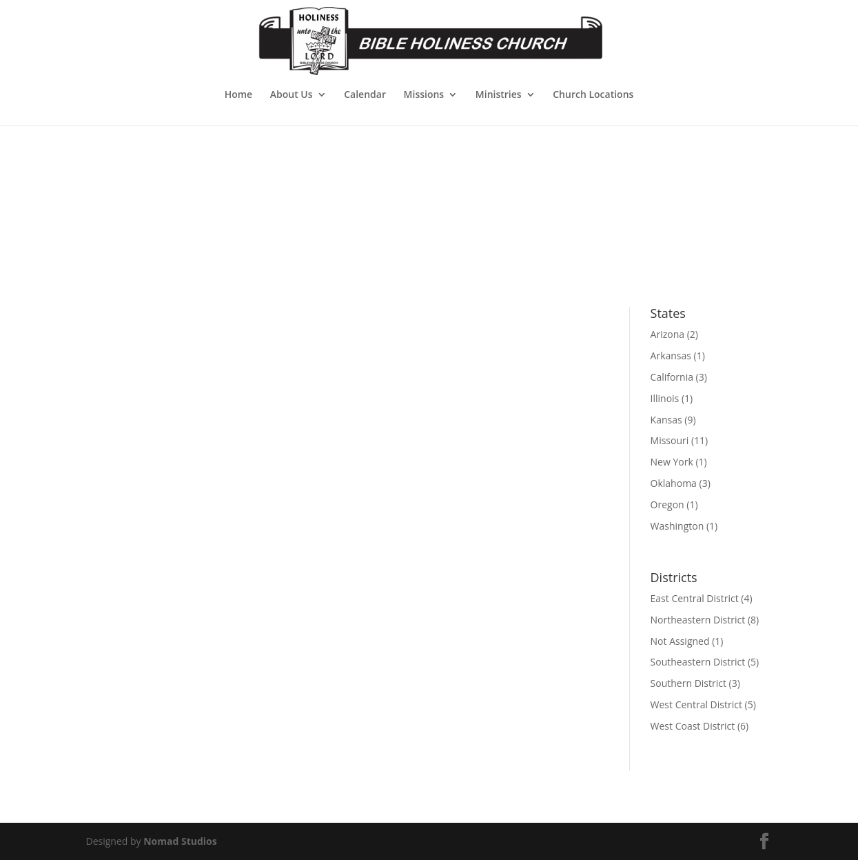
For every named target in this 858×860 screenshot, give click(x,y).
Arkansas (671, 355)
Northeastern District (698, 619)
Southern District (688, 683)
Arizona (667, 334)
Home (239, 95)
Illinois (665, 398)
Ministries (499, 95)
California (672, 376)
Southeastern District (698, 661)
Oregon (667, 504)
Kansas (666, 419)
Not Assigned (680, 641)
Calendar (365, 95)
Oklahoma (674, 483)
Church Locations (593, 95)
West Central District (696, 704)
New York (672, 461)
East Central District (695, 598)
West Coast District (693, 725)
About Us (291, 95)
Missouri (670, 440)
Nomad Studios (180, 841)
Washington (677, 525)
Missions (424, 95)
